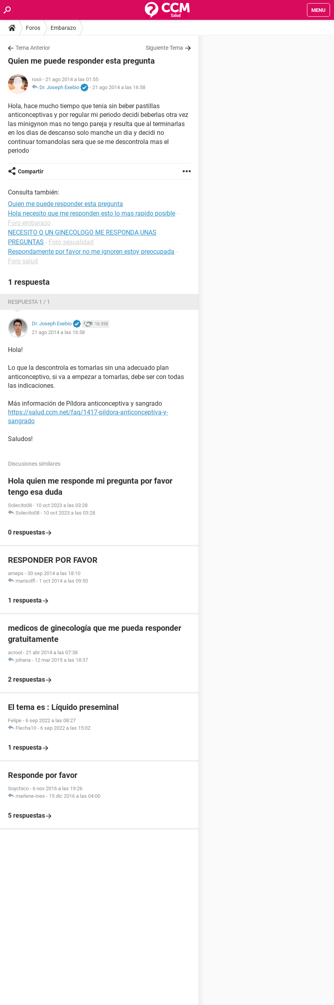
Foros (33, 28)
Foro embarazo (29, 223)
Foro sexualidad (71, 242)
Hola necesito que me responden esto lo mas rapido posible (91, 213)
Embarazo (63, 28)
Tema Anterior (33, 48)
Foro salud (23, 261)
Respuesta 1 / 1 (29, 302)
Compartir (30, 171)
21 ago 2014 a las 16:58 (118, 87)
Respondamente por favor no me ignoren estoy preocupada (91, 251)
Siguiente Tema (164, 48)
